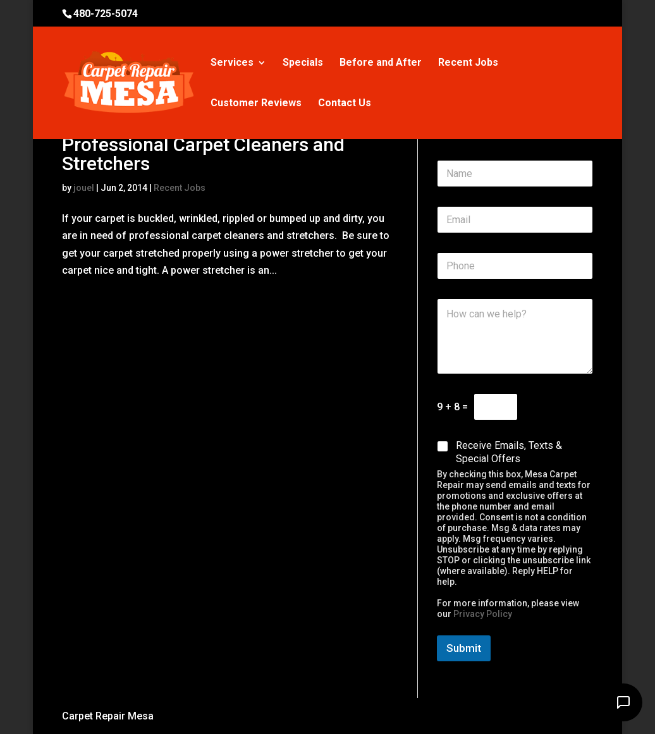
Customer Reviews (256, 104)
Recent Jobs (468, 63)
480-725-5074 (105, 14)
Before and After (381, 63)
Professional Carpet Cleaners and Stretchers (203, 153)
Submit (463, 648)
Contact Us (344, 104)
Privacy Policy (482, 614)
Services (232, 63)
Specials (303, 63)
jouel (83, 188)
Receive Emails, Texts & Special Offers (509, 452)
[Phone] (515, 265)
